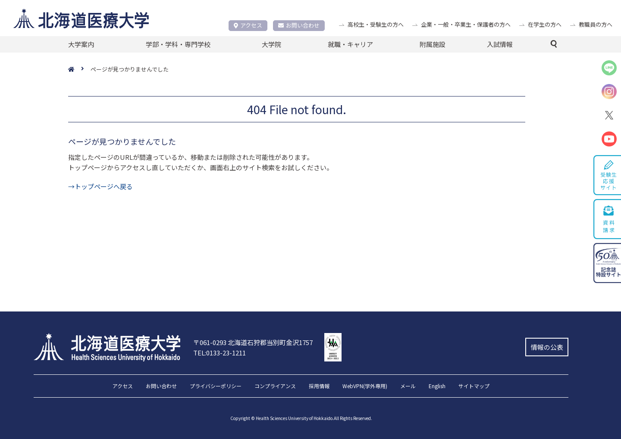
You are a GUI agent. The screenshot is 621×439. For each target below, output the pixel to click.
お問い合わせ (299, 25)
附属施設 (432, 44)
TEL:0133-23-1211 (219, 352)
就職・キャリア (350, 44)
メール (408, 386)
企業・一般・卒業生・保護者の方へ (466, 24)
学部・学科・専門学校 (178, 44)
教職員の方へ (595, 24)
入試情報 (500, 44)
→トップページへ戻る (100, 186)
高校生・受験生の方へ (376, 24)
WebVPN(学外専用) (364, 386)
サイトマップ (473, 386)
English (437, 386)
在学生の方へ (544, 24)
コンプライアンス (275, 386)
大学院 (271, 44)
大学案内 (81, 44)
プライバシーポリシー (216, 386)
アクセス (248, 25)
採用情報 (319, 386)
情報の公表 (547, 347)
